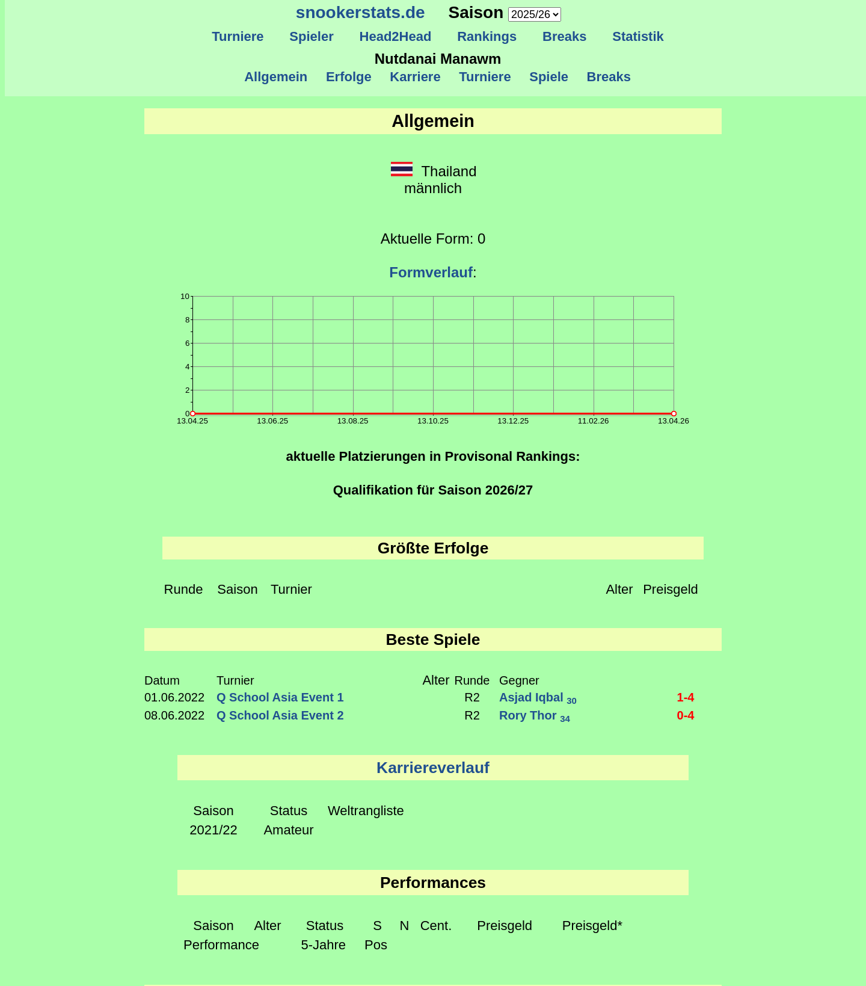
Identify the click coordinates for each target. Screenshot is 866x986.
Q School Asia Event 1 (280, 697)
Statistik (638, 36)
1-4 (686, 697)
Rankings (487, 36)
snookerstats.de (360, 12)
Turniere (238, 36)
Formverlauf (431, 272)
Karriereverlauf (433, 768)
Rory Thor (534, 715)
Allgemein (276, 76)
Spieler (311, 36)
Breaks (565, 36)
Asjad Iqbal (538, 697)
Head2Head (395, 36)
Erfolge (349, 76)
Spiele (549, 76)
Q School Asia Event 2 (280, 715)
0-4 (686, 715)
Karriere (415, 76)
